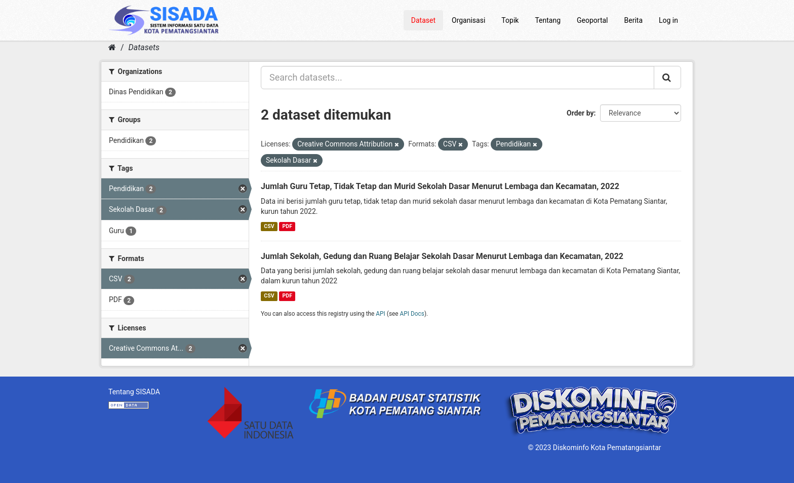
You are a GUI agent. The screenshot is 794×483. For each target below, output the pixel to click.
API (380, 313)
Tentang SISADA (134, 392)
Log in (668, 20)
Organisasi (468, 20)
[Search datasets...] (457, 77)
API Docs (412, 313)
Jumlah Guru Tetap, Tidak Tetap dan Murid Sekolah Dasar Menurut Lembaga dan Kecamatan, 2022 (440, 186)
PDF (287, 226)
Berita (633, 20)
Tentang (548, 20)
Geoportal (592, 20)
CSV (269, 226)
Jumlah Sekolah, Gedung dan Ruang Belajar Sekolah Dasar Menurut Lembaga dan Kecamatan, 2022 (442, 256)
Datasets (144, 47)
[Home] (112, 47)
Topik (510, 20)
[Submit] (667, 77)
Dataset (423, 20)
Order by (580, 113)
